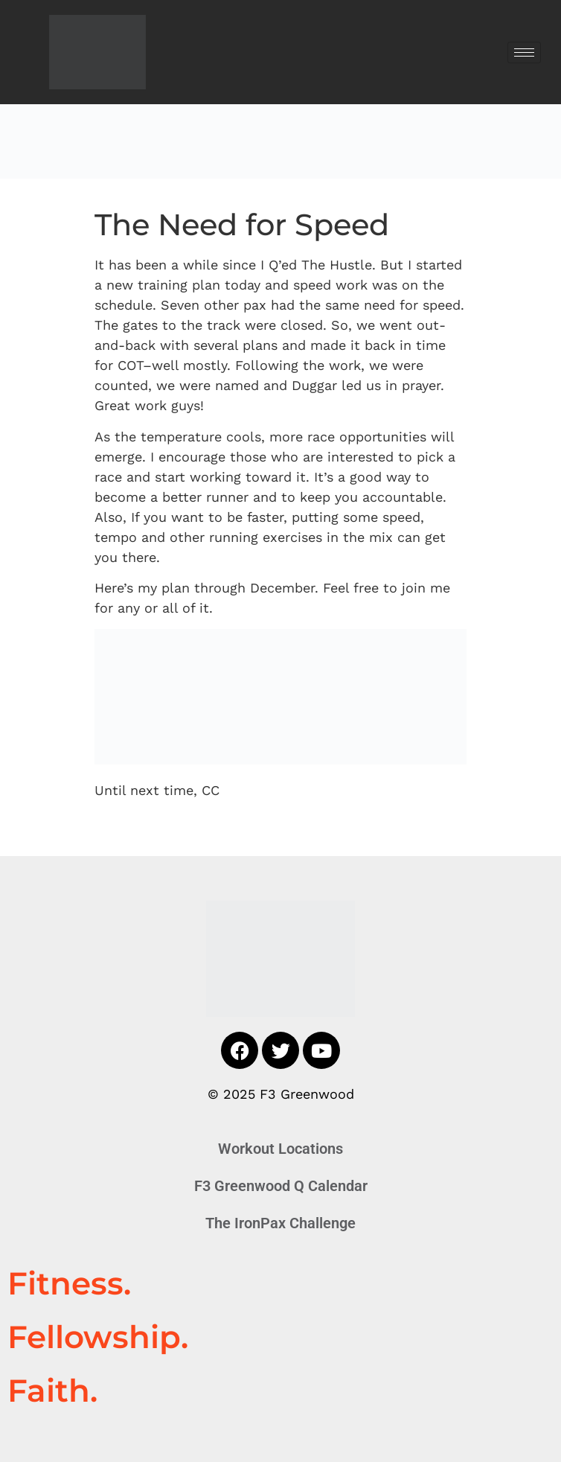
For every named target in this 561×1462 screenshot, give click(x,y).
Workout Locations (280, 1149)
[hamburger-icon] (524, 52)
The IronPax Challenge (280, 1223)
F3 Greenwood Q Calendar (281, 1186)
